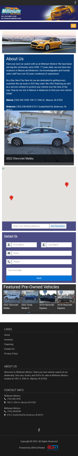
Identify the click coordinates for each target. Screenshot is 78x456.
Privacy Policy (11, 353)
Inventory (8, 339)
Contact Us (9, 349)
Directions (58, 226)
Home (7, 335)
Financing (8, 344)
